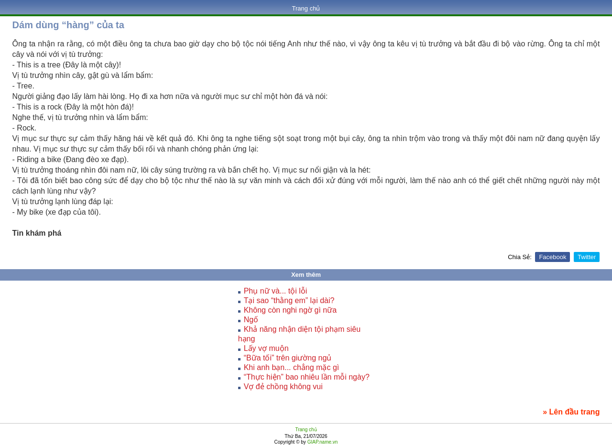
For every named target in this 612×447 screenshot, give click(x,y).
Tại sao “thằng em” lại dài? (289, 300)
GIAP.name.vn (322, 442)
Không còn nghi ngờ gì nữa (290, 310)
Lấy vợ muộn (266, 348)
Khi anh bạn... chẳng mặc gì (291, 367)
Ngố (251, 320)
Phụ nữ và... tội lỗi (275, 291)
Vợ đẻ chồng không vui (283, 386)
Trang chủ (306, 8)
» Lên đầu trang (571, 412)
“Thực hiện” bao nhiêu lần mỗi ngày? (307, 377)
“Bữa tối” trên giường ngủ (288, 358)
